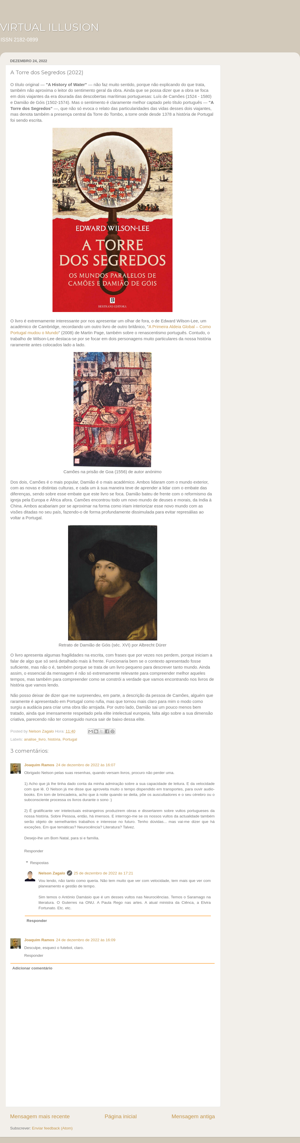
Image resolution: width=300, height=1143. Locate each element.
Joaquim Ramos (39, 765)
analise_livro (35, 739)
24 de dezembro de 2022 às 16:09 (85, 940)
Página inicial (121, 1116)
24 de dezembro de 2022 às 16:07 (85, 765)
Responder (33, 851)
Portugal (70, 739)
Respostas (39, 863)
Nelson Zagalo (52, 873)
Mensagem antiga (193, 1116)
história (54, 739)
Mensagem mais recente (40, 1116)
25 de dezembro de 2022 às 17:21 (103, 873)
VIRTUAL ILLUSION (49, 27)
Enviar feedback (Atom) (52, 1128)
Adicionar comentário (32, 968)
